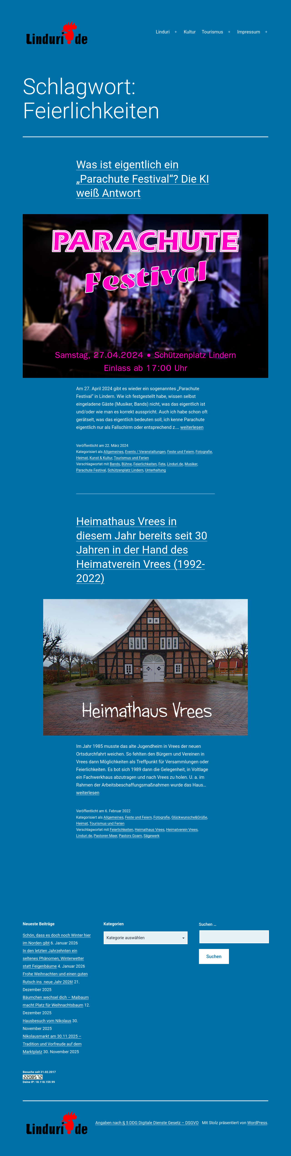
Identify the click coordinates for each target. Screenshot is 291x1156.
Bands (115, 464)
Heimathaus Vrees (150, 829)
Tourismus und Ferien (131, 458)
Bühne (127, 464)
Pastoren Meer (105, 836)
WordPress (257, 1122)
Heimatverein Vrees (182, 829)
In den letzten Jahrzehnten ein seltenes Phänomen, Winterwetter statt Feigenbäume (53, 958)
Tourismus (212, 32)
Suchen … (207, 924)
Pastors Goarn (130, 836)
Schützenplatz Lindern (125, 470)
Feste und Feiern (180, 452)
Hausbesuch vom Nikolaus (47, 1020)
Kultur (190, 32)
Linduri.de (175, 464)
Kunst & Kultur (101, 458)
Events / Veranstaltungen (145, 452)
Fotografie (204, 452)
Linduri (163, 32)
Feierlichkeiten (145, 464)
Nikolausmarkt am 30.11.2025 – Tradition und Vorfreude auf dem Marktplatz (52, 1044)
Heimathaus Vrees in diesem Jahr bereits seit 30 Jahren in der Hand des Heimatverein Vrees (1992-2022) (141, 550)
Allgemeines (113, 452)
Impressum (248, 32)
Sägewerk (152, 836)
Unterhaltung (155, 470)
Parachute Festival (91, 470)
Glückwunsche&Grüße (189, 817)
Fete (162, 464)
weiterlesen (191, 427)
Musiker (191, 464)
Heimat (82, 458)
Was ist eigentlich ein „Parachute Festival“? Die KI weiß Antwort (142, 179)
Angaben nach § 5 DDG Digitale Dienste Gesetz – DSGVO (147, 1122)
